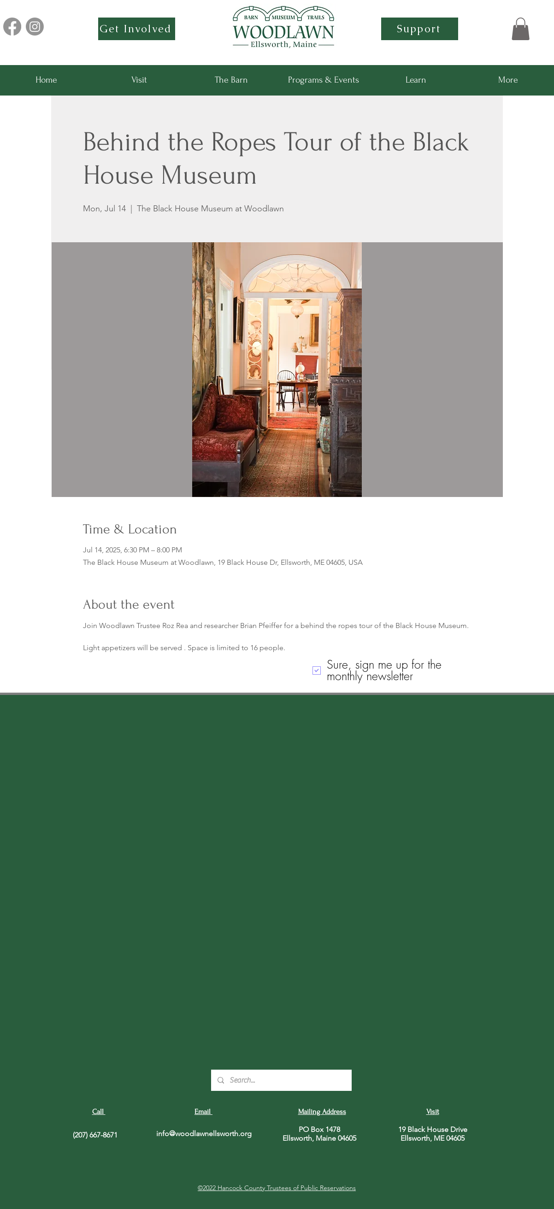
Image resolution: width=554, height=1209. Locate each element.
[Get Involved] (136, 29)
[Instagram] (35, 27)
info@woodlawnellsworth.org (204, 1133)
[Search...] (281, 1080)
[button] (520, 29)
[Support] (419, 29)
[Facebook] (12, 27)
